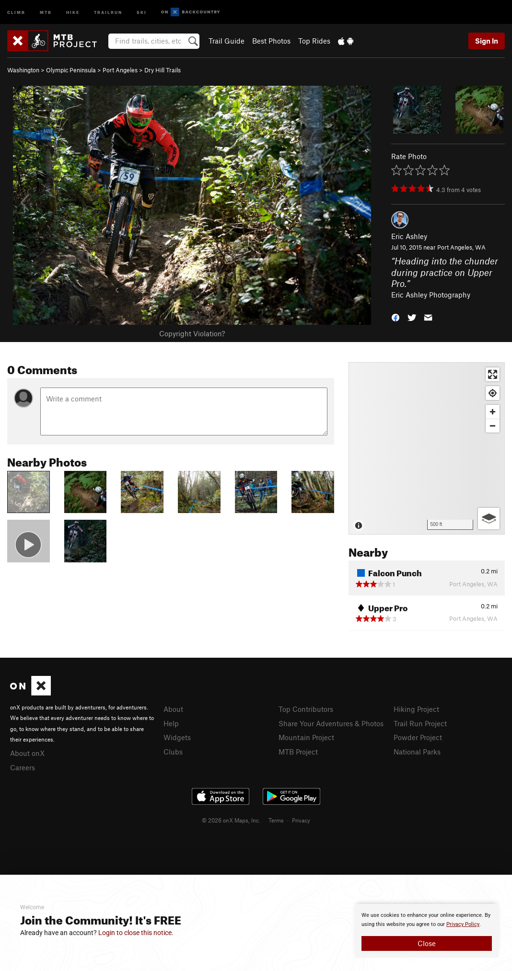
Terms (276, 820)
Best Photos (271, 40)
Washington (23, 70)
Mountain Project (306, 737)
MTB (46, 12)
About (173, 709)
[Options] (489, 518)
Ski (142, 12)
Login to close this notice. (136, 933)
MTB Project (298, 751)
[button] (395, 316)
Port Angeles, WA (461, 247)
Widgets (177, 737)
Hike (73, 12)
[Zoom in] (493, 412)
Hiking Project (416, 709)
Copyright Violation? (192, 333)
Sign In (486, 40)
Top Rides (314, 40)
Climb (16, 12)
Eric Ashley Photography (430, 294)
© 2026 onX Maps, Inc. (231, 820)
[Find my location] (493, 393)
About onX (27, 753)
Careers (22, 767)
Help (171, 723)
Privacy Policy (462, 924)
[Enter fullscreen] (493, 374)
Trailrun (108, 12)
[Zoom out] (493, 426)
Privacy (301, 820)
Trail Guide (226, 40)
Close (427, 943)
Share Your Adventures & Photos (331, 723)
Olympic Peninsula (71, 70)
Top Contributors (306, 709)
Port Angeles (120, 70)
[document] (426, 931)
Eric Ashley (409, 236)
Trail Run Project (420, 723)
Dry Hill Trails (162, 70)
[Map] (426, 448)
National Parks (417, 751)
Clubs (173, 751)
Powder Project (418, 737)
